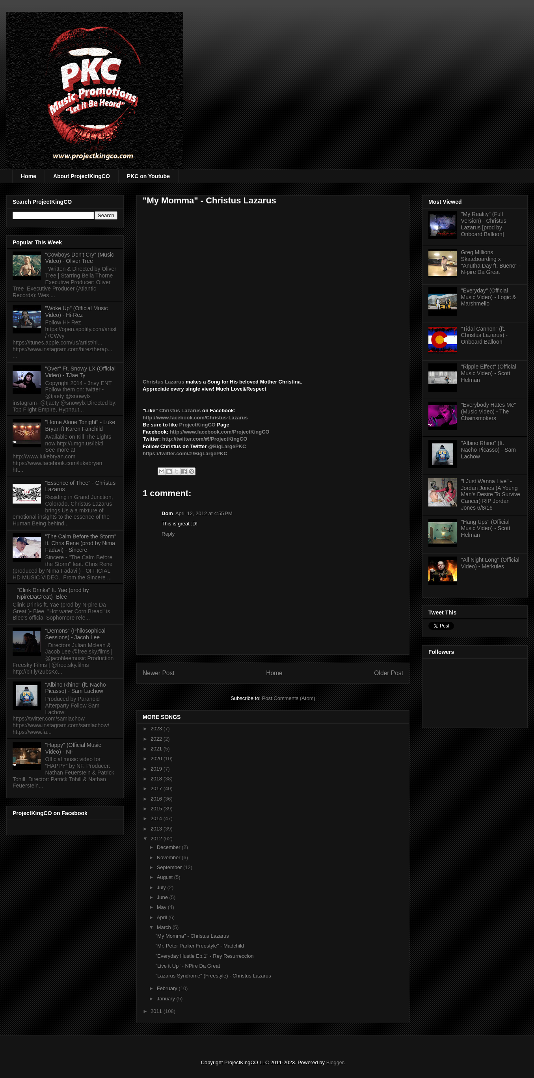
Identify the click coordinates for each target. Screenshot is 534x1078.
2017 (157, 788)
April (163, 917)
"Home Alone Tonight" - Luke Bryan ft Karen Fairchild (80, 425)
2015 (157, 809)
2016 (157, 799)
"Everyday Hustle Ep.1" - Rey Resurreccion (204, 956)
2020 (157, 758)
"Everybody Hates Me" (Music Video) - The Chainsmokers (488, 411)
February (168, 988)
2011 (157, 1011)
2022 (157, 739)
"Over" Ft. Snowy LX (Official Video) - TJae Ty (80, 371)
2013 (157, 829)
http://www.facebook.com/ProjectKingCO (220, 432)
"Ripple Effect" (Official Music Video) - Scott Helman (488, 373)
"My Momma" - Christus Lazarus (192, 936)
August (165, 877)
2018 (157, 779)
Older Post (388, 673)
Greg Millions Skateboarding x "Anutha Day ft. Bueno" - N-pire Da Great (491, 262)
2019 (157, 769)
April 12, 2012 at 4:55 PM (204, 513)
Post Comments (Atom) (288, 698)
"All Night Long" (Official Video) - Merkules (490, 563)
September (170, 867)
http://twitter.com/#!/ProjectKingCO (204, 439)
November (169, 857)
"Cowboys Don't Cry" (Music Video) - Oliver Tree (79, 257)
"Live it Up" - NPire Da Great (187, 966)
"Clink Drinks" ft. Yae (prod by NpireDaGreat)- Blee (53, 593)
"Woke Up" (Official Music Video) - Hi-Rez (76, 311)
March (165, 927)
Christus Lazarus (164, 382)
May (162, 907)
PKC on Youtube (148, 176)
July (162, 887)
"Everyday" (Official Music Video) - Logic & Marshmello (488, 297)
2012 (157, 839)
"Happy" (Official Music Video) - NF (73, 748)
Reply (168, 534)
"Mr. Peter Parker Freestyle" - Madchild (199, 946)
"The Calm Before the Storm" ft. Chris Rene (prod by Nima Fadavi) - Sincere (80, 543)
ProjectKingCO (198, 425)
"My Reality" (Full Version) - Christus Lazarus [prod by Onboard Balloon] (483, 224)
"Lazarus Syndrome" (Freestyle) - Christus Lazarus (213, 976)
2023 (157, 729)
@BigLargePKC (227, 446)
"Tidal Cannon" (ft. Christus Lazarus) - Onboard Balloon (484, 335)
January (167, 999)
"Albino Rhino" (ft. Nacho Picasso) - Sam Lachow (75, 687)
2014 (157, 818)
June (163, 897)
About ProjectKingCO (81, 176)
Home (28, 176)
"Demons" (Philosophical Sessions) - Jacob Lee (75, 633)
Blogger (335, 1062)
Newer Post (159, 673)
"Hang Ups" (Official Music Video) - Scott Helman (485, 528)
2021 (157, 749)
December (169, 847)
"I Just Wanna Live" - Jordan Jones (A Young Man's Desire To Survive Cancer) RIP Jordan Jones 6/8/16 (490, 494)
